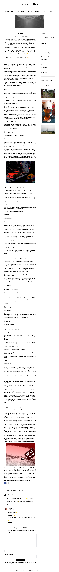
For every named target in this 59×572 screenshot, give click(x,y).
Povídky (17, 11)
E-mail (22, 548)
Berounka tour (48, 110)
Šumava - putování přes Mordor (48, 93)
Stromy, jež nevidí (48, 64)
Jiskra (46, 75)
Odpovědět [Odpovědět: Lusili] (9, 504)
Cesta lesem (45, 67)
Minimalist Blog (33, 570)
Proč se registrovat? (46, 49)
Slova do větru (9, 11)
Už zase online (49, 61)
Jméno (6, 548)
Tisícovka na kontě (46, 77)
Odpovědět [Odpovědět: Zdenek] (10, 522)
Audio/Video (37, 11)
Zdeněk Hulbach (29, 4)
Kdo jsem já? (45, 11)
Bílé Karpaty (48, 128)
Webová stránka (8, 554)
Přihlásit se (43, 43)
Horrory (29, 11)
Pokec (51, 11)
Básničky (23, 11)
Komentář (7, 532)
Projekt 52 (47, 56)
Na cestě (46, 69)
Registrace (43, 40)
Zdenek (26, 36)
